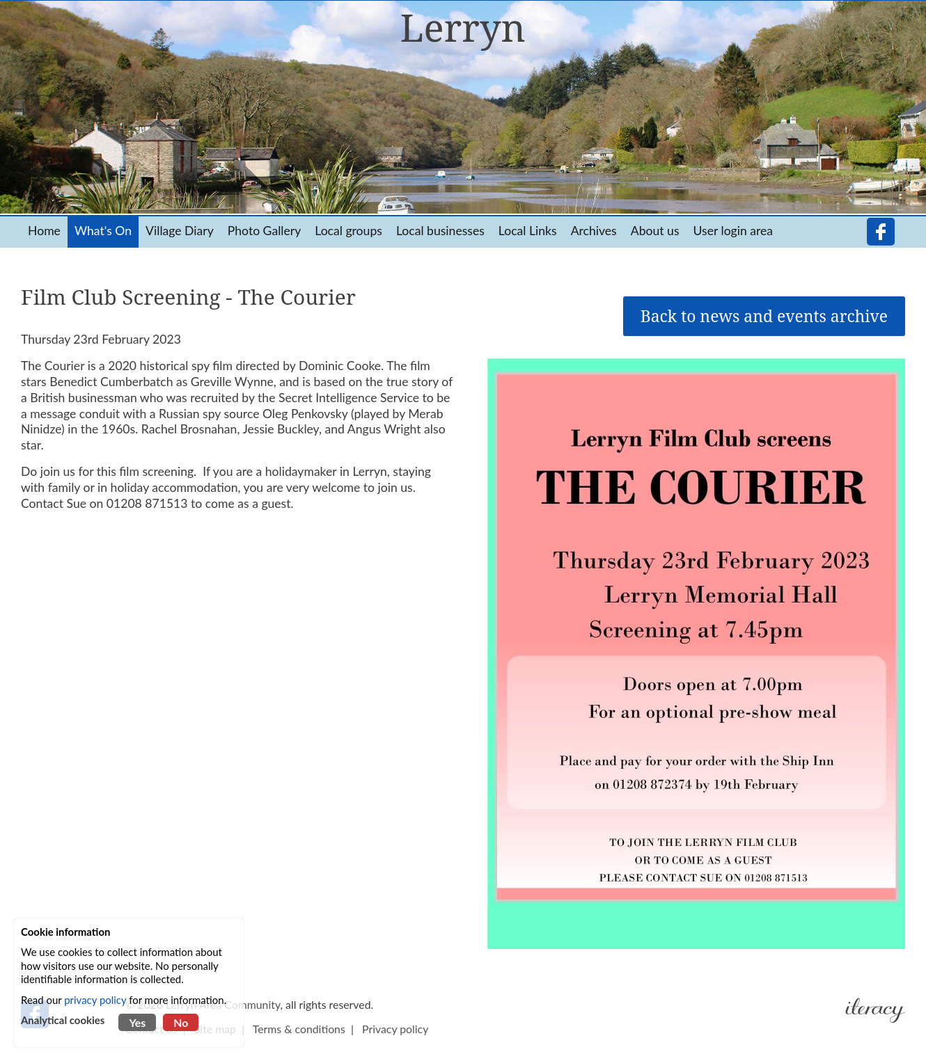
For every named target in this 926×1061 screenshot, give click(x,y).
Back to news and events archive (764, 316)
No (180, 1022)
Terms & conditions (299, 1028)
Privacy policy (395, 1028)
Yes (137, 1022)
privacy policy (95, 1000)
